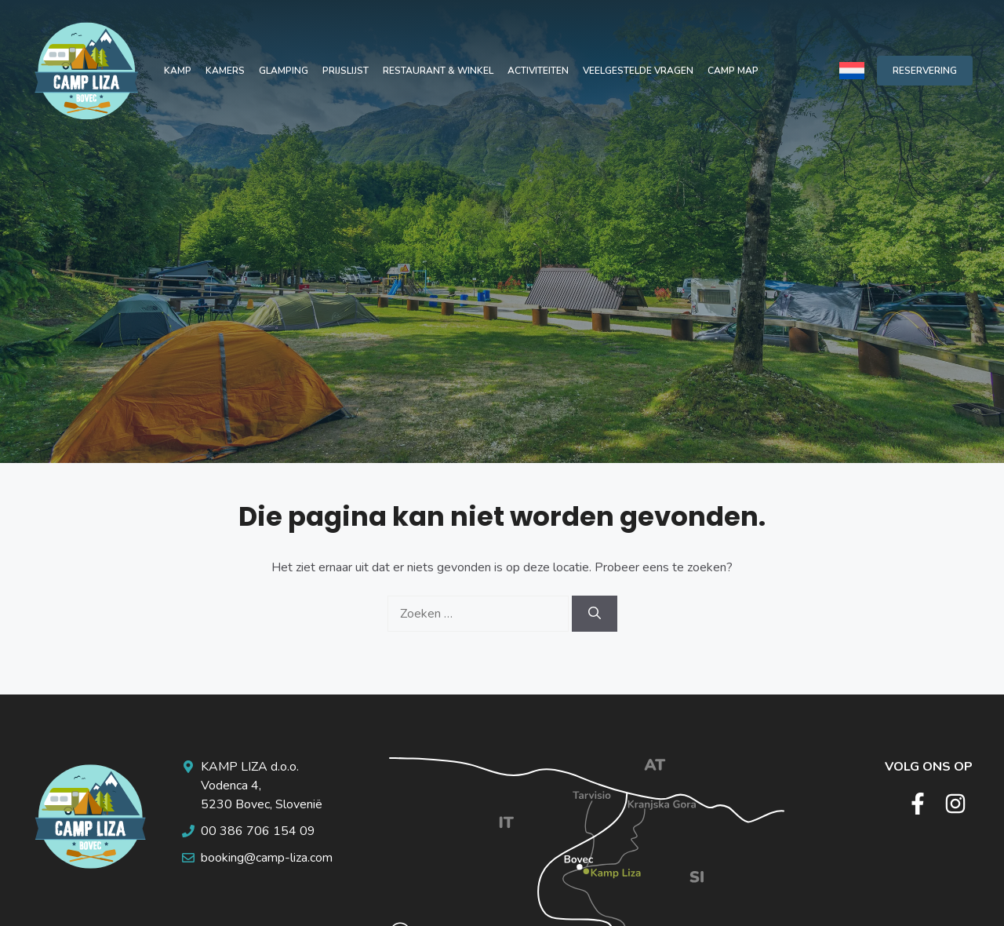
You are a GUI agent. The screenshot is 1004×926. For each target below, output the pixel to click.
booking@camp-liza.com (267, 857)
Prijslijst (345, 70)
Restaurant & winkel (438, 70)
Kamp (177, 70)
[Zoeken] (594, 614)
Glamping (283, 70)
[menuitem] (851, 70)
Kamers (225, 70)
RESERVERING (925, 70)
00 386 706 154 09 (258, 831)
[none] (851, 70)
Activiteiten (538, 70)
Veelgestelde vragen (638, 70)
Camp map (733, 70)
